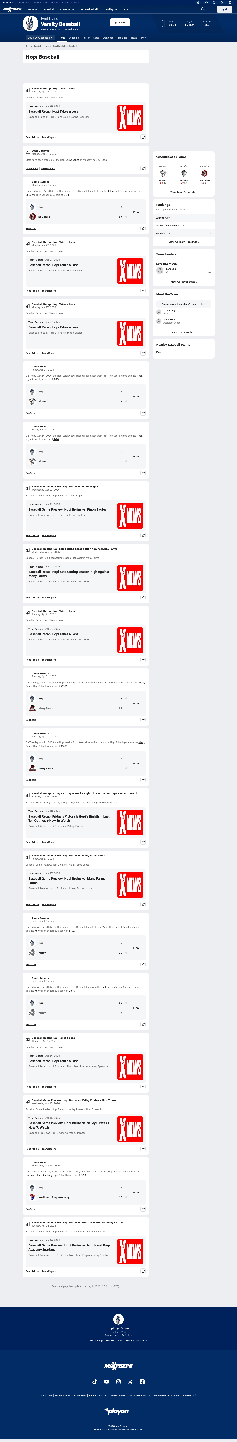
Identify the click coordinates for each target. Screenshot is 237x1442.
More (145, 37)
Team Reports (35, 106)
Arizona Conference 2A (168, 225)
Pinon (139, 375)
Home (62, 37)
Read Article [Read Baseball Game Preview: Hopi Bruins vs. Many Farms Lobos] (32, 904)
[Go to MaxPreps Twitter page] (130, 1382)
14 (120, 217)
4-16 (56, 439)
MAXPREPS (10, 2)
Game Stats (32, 168)
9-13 (56, 379)
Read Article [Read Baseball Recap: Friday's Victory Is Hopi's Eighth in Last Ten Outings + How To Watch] (32, 842)
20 (120, 768)
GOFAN (55, 2)
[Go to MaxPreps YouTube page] (106, 1382)
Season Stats (48, 168)
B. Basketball (68, 9)
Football (49, 9)
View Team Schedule (183, 192)
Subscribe (80, 1395)
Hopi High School (119, 1322)
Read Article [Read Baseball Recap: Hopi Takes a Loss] (32, 137)
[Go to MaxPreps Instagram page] (118, 1382)
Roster (86, 37)
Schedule (74, 37)
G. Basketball (89, 9)
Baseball (33, 9)
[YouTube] (206, 2)
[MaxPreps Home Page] (27, 46)
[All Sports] (126, 9)
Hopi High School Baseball (65, 46)
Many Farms (40, 708)
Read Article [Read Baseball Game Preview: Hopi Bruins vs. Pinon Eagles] (32, 535)
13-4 (71, 990)
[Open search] (203, 9)
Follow (120, 22)
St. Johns (74, 159)
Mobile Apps (62, 1395)
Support (189, 1395)
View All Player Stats (184, 281)
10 (120, 952)
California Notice (139, 1395)
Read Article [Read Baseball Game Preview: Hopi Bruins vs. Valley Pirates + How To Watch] (32, 1148)
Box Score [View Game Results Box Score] (31, 228)
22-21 (64, 686)
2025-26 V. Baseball (40, 37)
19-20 (64, 746)
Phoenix (160, 233)
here (203, 304)
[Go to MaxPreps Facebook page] (142, 1382)
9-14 (66, 194)
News (134, 37)
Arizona (160, 217)
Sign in (224, 9)
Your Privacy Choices (166, 1395)
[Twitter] (222, 2)
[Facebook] (230, 2)
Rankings (122, 37)
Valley (105, 927)
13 (120, 401)
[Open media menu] (211, 9)
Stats (96, 37)
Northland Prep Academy (39, 1175)
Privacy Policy (97, 1395)
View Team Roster (184, 332)
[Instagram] (214, 2)
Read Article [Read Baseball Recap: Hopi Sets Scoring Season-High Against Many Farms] (32, 597)
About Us (46, 1395)
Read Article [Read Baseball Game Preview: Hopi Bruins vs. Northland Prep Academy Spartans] (32, 1271)
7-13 (83, 1175)
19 (120, 758)
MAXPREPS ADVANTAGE (33, 2)
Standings (108, 37)
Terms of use (117, 1395)
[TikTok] (198, 2)
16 (120, 461)
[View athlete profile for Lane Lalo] (183, 263)
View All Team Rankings (183, 241)
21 (120, 708)
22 (120, 698)
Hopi (47, 46)
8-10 (71, 930)
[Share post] (143, 137)
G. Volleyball (110, 9)
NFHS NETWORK (71, 2)
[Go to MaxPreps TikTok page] (94, 1382)
